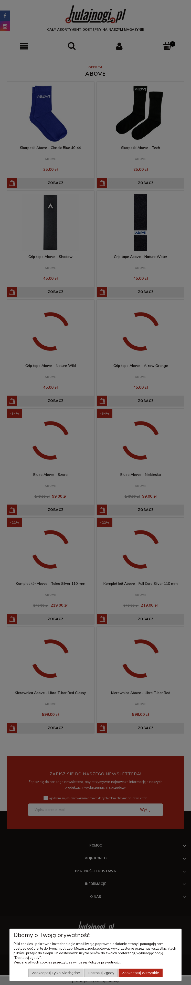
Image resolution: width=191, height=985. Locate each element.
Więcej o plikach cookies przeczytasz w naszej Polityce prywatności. (67, 962)
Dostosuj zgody (101, 973)
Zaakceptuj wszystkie (140, 973)
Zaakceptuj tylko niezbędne (56, 973)
